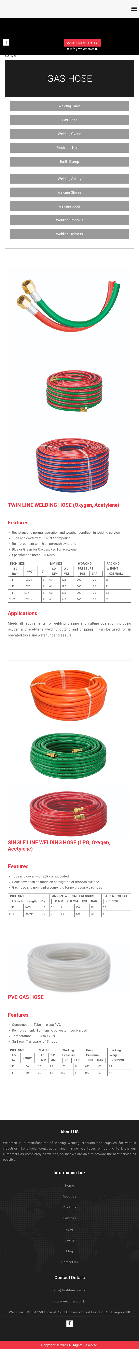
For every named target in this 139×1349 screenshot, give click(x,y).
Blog (69, 1251)
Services (69, 1218)
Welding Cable (69, 106)
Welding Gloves (69, 192)
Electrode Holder (69, 148)
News (69, 1229)
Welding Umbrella (69, 220)
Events (70, 1240)
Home (69, 1185)
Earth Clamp (69, 161)
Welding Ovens (69, 134)
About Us (69, 1196)
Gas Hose (69, 120)
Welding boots (69, 206)
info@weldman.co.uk (82, 49)
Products (69, 1207)
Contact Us (69, 1262)
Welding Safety (69, 179)
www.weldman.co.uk (69, 1301)
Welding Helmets (69, 234)
